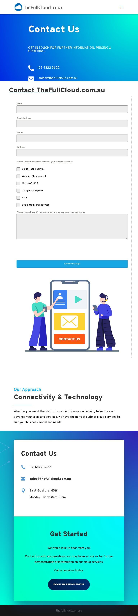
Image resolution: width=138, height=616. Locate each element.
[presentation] (44, 250)
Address (21, 147)
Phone (20, 132)
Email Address (24, 118)
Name (19, 103)
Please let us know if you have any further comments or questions (51, 212)
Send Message (72, 263)
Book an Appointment (68, 584)
